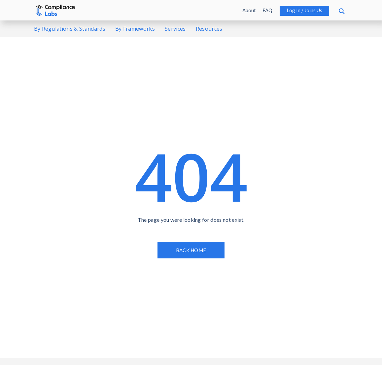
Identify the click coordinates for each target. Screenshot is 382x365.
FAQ (267, 10)
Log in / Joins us (304, 10)
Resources (209, 28)
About (249, 10)
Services (175, 28)
